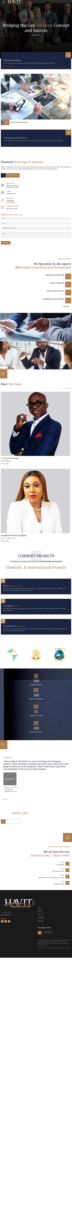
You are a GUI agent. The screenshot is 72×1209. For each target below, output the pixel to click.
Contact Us (40, 921)
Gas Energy (11, 606)
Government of (14, 626)
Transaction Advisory (19, 122)
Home (39, 908)
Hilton (13, 586)
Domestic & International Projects (36, 567)
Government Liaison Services (15, 138)
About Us (40, 911)
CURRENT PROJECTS (36, 556)
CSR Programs (41, 918)
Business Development (13, 60)
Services (40, 914)
